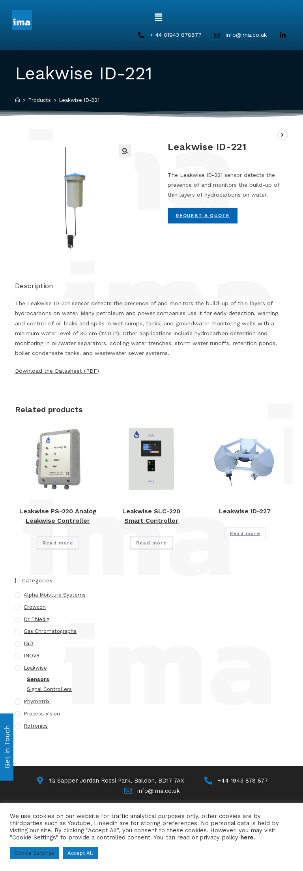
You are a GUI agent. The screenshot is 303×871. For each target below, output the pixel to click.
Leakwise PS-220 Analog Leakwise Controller (58, 516)
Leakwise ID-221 (79, 100)
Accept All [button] (80, 853)
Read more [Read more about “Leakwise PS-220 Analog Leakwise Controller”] (58, 543)
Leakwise (35, 668)
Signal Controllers (49, 690)
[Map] (109, 781)
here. (247, 837)
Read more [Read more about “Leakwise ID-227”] (245, 534)
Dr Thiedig (36, 620)
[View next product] (282, 135)
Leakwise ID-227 (245, 511)
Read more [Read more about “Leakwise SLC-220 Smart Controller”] (151, 543)
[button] (158, 17)
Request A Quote (203, 216)
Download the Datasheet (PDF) (57, 371)
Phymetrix (37, 702)
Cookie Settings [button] (34, 853)
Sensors (38, 680)
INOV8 (31, 656)
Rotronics (36, 726)
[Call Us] (238, 781)
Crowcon (35, 607)
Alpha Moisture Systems (55, 595)
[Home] (17, 100)
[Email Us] (151, 792)
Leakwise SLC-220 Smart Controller (151, 516)
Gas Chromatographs (50, 632)
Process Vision (42, 714)
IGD (28, 644)
